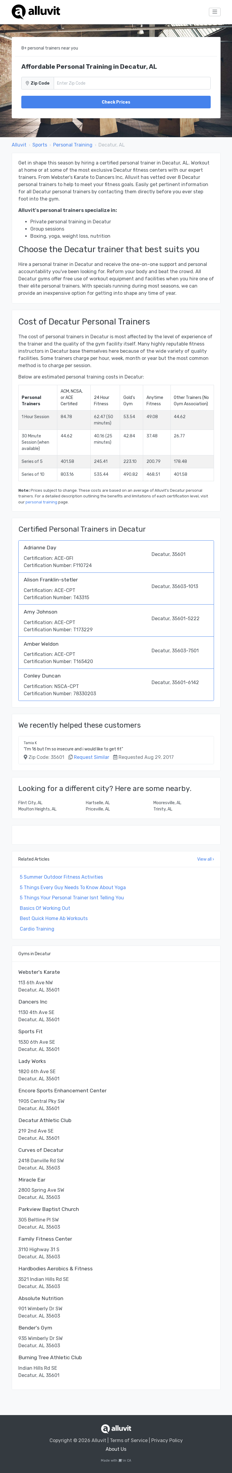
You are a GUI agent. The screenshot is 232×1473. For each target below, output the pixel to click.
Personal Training (72, 145)
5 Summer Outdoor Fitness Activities (61, 877)
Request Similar (91, 757)
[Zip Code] (132, 83)
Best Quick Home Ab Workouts (54, 918)
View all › (205, 859)
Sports (39, 145)
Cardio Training (37, 929)
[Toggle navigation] (214, 12)
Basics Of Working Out (45, 908)
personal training (41, 502)
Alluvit (19, 145)
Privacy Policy (167, 1440)
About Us (116, 1449)
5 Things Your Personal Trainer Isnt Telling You (72, 898)
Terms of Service (129, 1440)
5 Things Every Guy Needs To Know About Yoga (73, 887)
